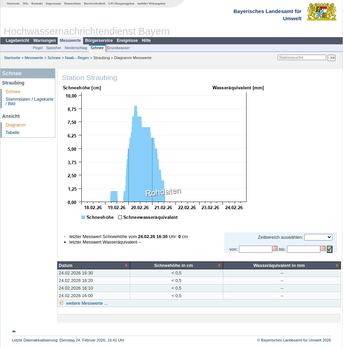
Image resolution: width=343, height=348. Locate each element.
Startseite (13, 3)
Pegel (38, 48)
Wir (25, 3)
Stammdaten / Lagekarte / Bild (29, 101)
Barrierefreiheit (94, 3)
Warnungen (44, 40)
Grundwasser (118, 48)
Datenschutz (72, 3)
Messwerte (70, 40)
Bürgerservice (99, 40)
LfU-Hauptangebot (121, 3)
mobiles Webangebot (151, 3)
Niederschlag (76, 48)
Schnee (97, 48)
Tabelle (12, 132)
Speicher (53, 48)
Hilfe (146, 40)
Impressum (53, 3)
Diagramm (15, 124)
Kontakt (37, 3)
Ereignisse (127, 40)
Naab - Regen (77, 58)
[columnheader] (94, 265)
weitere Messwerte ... (86, 303)
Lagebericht (17, 40)
